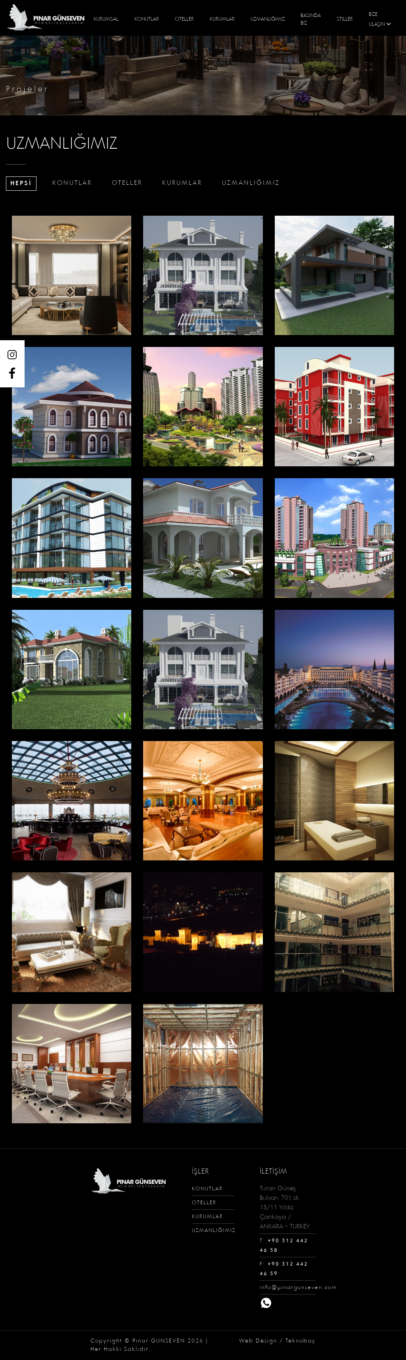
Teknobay (300, 1341)
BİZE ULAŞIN (380, 19)
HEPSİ (21, 183)
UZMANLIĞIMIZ (268, 19)
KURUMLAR (222, 19)
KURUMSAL (106, 19)
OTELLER (184, 19)
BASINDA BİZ (311, 19)
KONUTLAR (146, 19)
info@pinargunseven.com (298, 1287)
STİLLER (345, 19)
